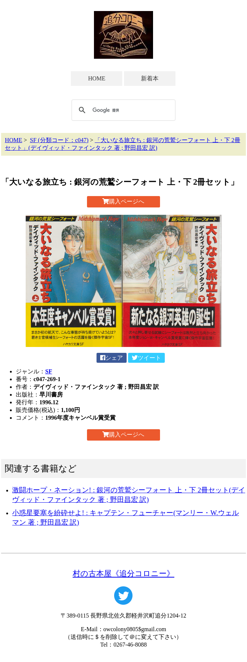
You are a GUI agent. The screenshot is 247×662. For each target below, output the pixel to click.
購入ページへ (123, 201)
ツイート (146, 358)
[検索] (122, 110)
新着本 (150, 78)
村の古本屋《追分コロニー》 (123, 573)
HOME (96, 78)
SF (48, 371)
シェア (111, 358)
